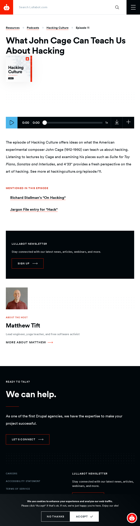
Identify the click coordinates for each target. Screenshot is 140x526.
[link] (116, 122)
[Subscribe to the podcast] (128, 122)
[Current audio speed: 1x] (106, 122)
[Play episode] (12, 122)
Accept (82, 516)
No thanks (55, 516)
